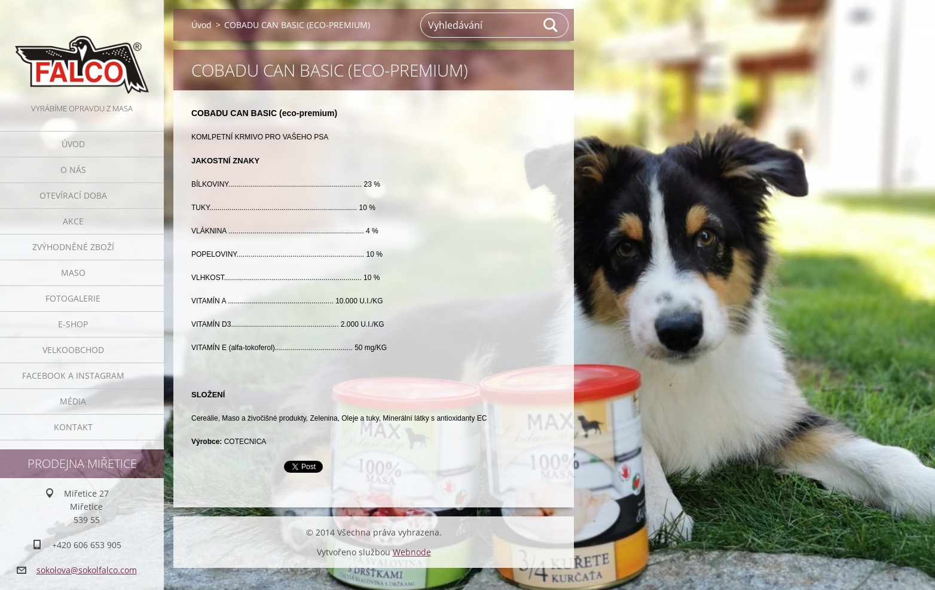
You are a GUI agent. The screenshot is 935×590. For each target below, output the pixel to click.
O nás (73, 169)
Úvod (73, 144)
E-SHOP (73, 324)
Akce (73, 221)
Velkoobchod (73, 349)
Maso (73, 272)
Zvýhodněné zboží (73, 247)
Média (73, 401)
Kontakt (73, 427)
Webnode (412, 552)
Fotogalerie (72, 298)
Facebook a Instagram (73, 375)
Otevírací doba (73, 195)
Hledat (551, 25)
